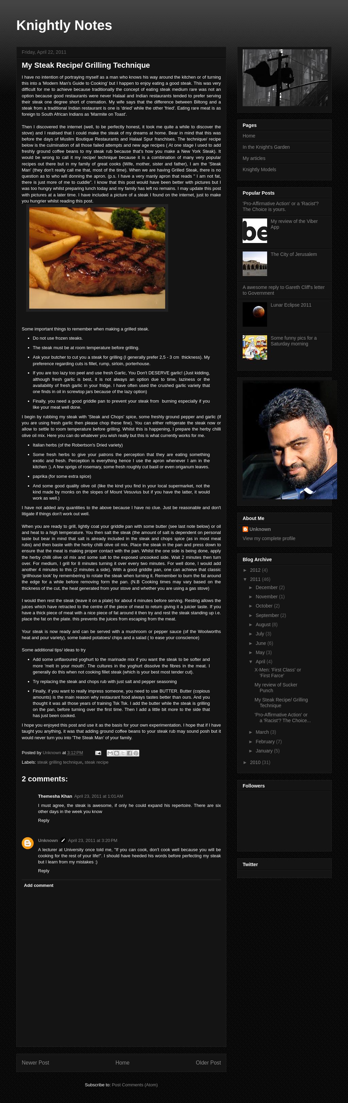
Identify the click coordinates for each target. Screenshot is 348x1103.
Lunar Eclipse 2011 (291, 305)
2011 (256, 579)
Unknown (48, 840)
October (265, 606)
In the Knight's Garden (266, 147)
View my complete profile (269, 538)
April (261, 661)
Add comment (39, 885)
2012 (256, 570)
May (261, 652)
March (263, 732)
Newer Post (35, 1063)
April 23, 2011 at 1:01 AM (98, 796)
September (268, 615)
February (266, 741)
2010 (256, 762)
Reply (43, 820)
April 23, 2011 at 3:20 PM (93, 840)
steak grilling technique (59, 762)
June (261, 643)
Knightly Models (259, 169)
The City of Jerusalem (294, 254)
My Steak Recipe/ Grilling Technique (281, 702)
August (264, 624)
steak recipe (96, 762)
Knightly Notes (64, 25)
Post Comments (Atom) (135, 1084)
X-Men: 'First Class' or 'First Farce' (278, 672)
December (267, 587)
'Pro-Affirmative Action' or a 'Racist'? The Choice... (283, 717)
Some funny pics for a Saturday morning (294, 340)
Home (123, 1063)
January (265, 750)
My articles (254, 158)
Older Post (208, 1063)
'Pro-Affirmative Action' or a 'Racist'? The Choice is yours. (281, 206)
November (267, 596)
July (260, 633)
